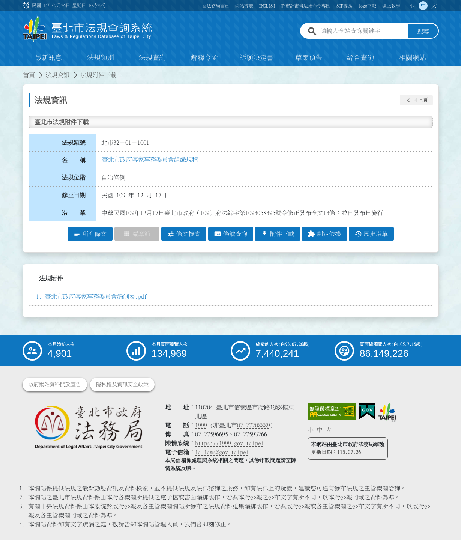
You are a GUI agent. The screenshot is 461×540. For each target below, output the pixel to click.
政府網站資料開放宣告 (55, 384)
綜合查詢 (360, 57)
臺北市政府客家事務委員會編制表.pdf (96, 296)
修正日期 (74, 195)
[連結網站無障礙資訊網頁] (332, 411)
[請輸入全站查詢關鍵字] (362, 31)
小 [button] (412, 5)
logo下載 (367, 5)
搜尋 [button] (423, 31)
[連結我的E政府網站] (367, 411)
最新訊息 (48, 57)
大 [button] (434, 6)
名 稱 (74, 160)
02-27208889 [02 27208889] (253, 425)
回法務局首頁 (215, 5)
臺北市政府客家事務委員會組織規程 (150, 159)
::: (4, 71)
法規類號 (74, 143)
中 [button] (423, 5)
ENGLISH (267, 5)
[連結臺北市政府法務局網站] (88, 427)
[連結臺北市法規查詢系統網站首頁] (87, 29)
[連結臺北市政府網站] (387, 412)
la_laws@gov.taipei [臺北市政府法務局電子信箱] (222, 452)
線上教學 (391, 5)
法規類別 (100, 57)
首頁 (29, 75)
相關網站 (412, 57)
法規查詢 (152, 57)
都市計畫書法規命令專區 (305, 5)
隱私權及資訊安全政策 (122, 384)
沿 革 (74, 213)
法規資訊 (57, 75)
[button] (416, 100)
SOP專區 (344, 5)
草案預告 (308, 57)
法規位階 (74, 177)
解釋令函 (204, 57)
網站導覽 (244, 5)
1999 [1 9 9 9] (201, 425)
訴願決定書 (256, 57)
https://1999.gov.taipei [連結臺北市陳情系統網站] (229, 443)
